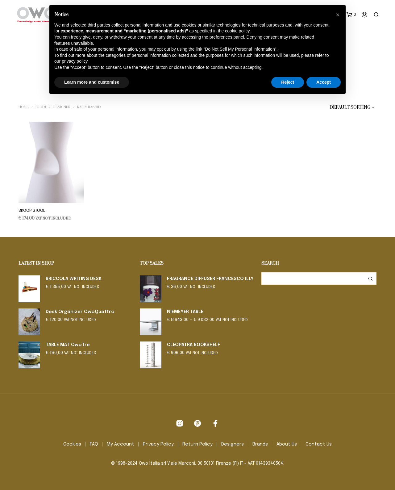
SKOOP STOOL (32, 211)
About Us (286, 444)
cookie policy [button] (237, 30)
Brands (260, 444)
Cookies (72, 444)
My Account (120, 444)
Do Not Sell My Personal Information (240, 49)
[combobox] (345, 107)
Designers (232, 444)
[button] (351, 15)
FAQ (94, 444)
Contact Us (319, 444)
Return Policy (197, 444)
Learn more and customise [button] (91, 82)
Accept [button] (323, 82)
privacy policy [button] (74, 61)
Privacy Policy (158, 444)
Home (24, 107)
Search (370, 278)
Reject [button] (287, 82)
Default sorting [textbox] (350, 107)
